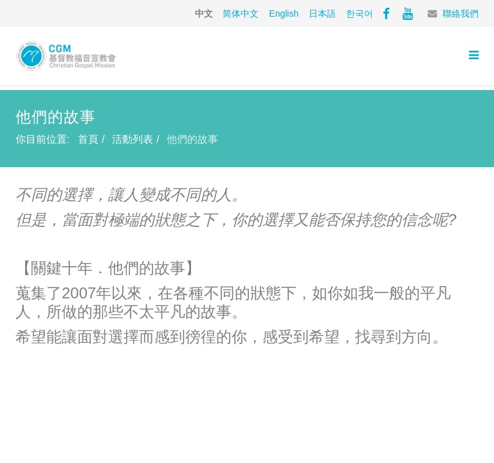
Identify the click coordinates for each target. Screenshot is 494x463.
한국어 (359, 13)
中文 (204, 13)
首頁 (88, 139)
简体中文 (241, 13)
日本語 (322, 13)
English (283, 13)
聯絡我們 (461, 13)
